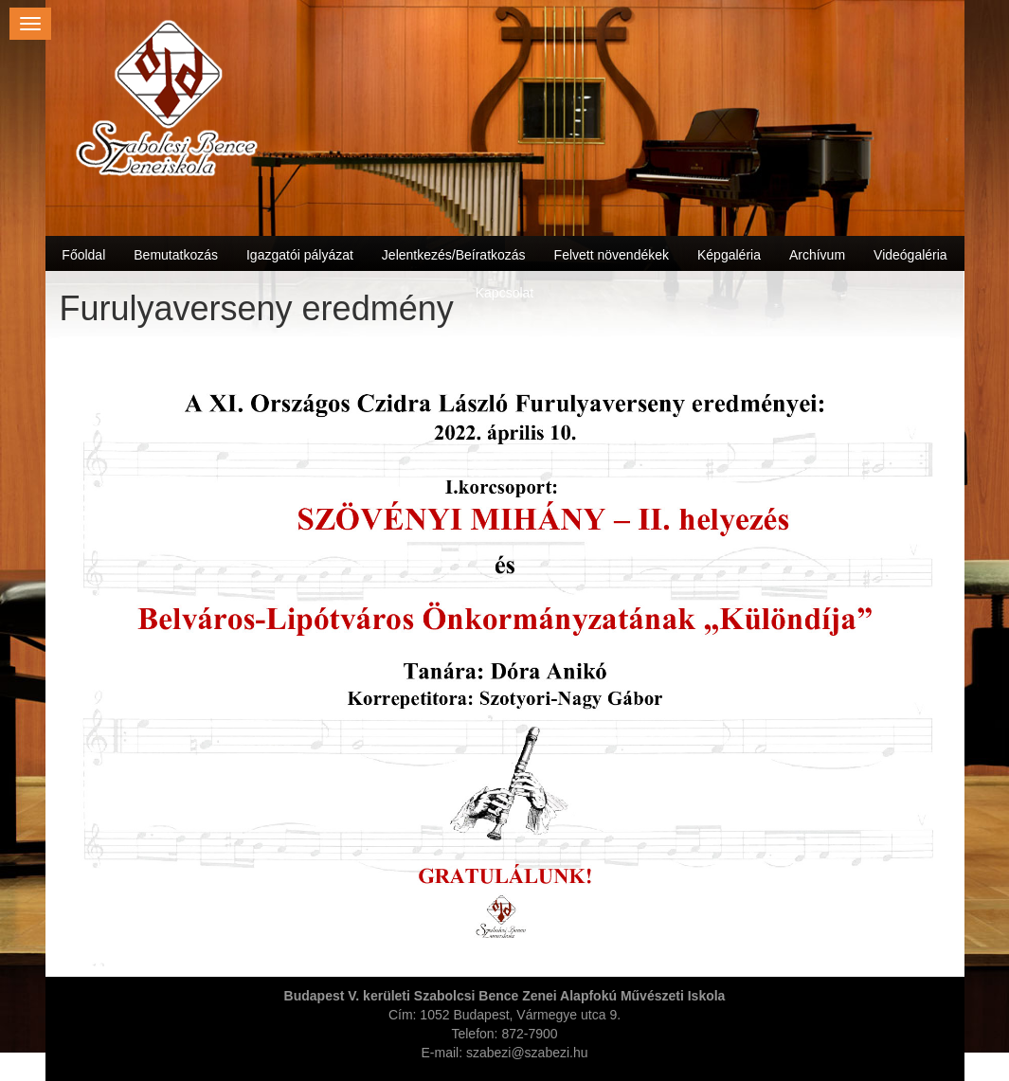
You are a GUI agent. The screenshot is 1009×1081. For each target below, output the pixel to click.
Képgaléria (729, 254)
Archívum (817, 254)
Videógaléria (910, 254)
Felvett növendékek (611, 254)
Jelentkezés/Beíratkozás (454, 254)
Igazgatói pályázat (299, 254)
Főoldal (83, 254)
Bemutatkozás (176, 254)
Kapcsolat (504, 292)
